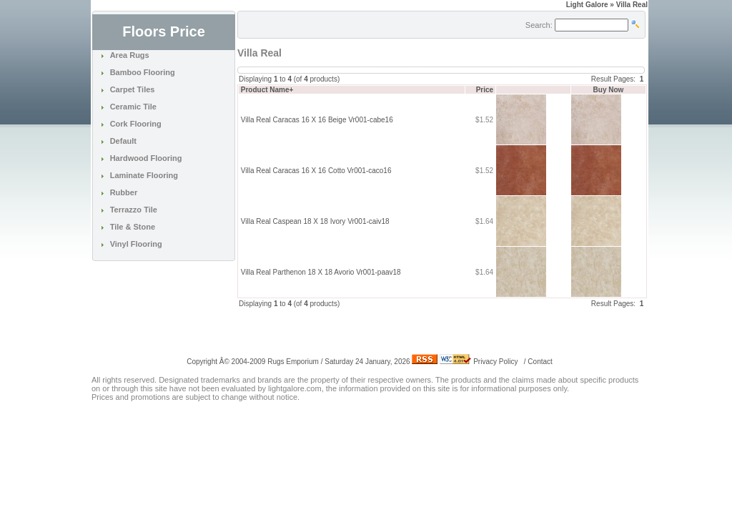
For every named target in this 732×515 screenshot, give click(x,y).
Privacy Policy (495, 362)
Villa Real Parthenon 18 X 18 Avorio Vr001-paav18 (321, 272)
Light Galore (587, 5)
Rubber (124, 192)
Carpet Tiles (132, 89)
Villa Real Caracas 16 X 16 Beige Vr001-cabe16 (317, 120)
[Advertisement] (404, 330)
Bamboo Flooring (142, 72)
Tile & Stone (132, 226)
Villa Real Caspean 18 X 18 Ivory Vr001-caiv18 (315, 221)
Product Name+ (267, 90)
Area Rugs (129, 55)
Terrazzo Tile (133, 209)
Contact (540, 362)
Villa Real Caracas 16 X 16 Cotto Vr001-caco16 (316, 171)
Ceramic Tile (133, 106)
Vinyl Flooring (136, 244)
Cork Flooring (136, 123)
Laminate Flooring (144, 175)
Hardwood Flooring (146, 158)
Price (484, 90)
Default (123, 141)
